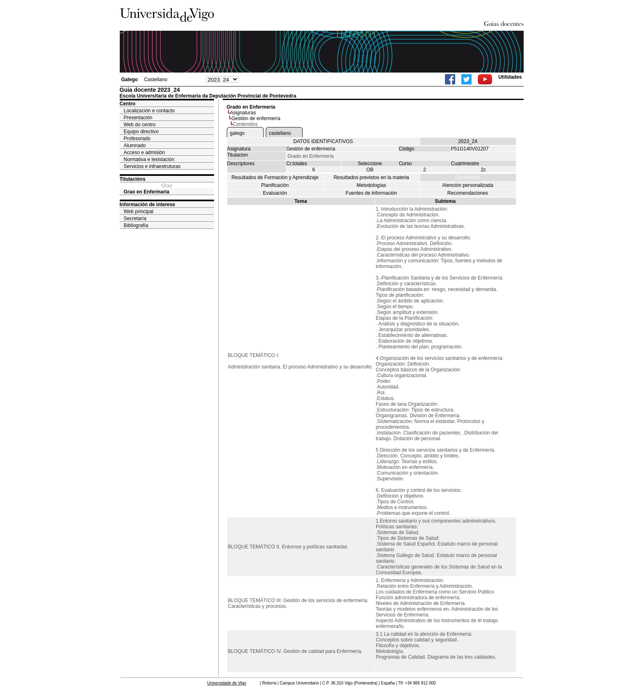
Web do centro (140, 124)
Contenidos (467, 177)
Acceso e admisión (144, 152)
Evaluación (275, 193)
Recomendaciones (467, 193)
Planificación (275, 185)
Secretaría (135, 218)
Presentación (138, 118)
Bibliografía (136, 225)
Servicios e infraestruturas (152, 166)
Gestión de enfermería (255, 118)
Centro (128, 104)
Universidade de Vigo (226, 683)
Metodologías (371, 185)
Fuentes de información (371, 193)
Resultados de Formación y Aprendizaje (274, 177)
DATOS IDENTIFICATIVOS (323, 141)
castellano (280, 133)
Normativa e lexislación (149, 159)
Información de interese (147, 204)
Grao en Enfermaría (146, 192)
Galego (129, 79)
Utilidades (510, 77)
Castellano (155, 79)
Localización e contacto (149, 111)
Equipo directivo (141, 131)
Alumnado (135, 145)
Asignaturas (243, 113)
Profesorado (137, 138)
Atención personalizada (467, 185)
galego (237, 133)
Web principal (138, 211)
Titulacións (133, 179)
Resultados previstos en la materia (371, 177)
